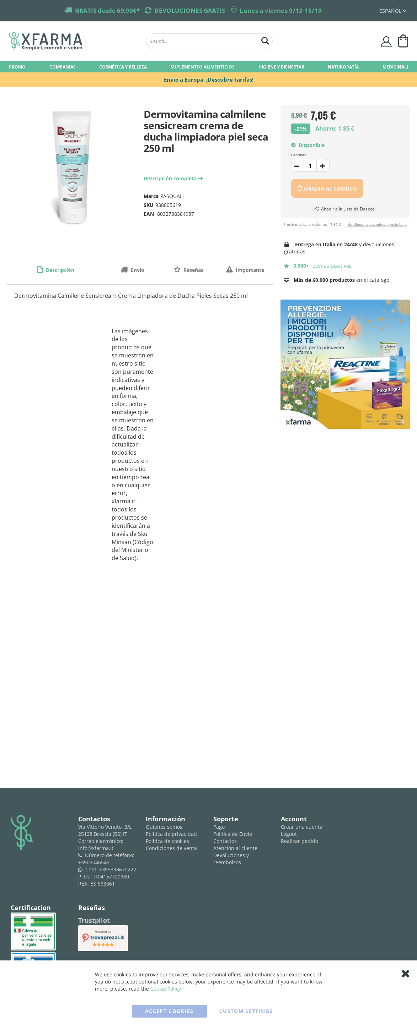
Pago (219, 826)
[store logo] (74, 41)
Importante (249, 270)
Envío (136, 270)
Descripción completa (174, 178)
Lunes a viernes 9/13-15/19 (281, 10)
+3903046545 (93, 862)
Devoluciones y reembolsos (231, 859)
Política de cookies (167, 841)
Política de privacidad (171, 834)
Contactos (225, 841)
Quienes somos (164, 826)
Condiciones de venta (171, 848)
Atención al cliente (235, 848)
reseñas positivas (318, 265)
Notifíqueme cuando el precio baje (377, 224)
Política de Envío (232, 834)
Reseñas (192, 270)
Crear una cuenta (301, 826)
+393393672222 (117, 869)
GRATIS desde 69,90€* (107, 10)
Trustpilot (94, 920)
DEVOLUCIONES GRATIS (189, 10)
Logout (289, 834)
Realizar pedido (299, 841)
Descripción (59, 270)
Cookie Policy (165, 988)
